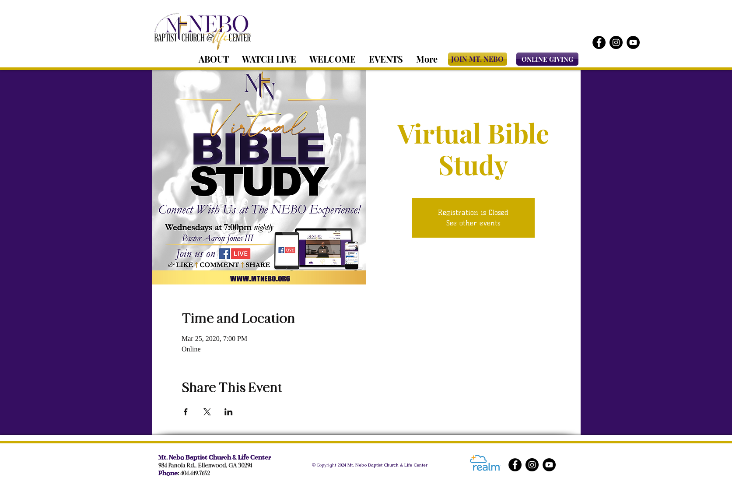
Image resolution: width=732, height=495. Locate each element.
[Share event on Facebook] (186, 411)
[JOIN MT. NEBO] (477, 59)
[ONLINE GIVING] (547, 59)
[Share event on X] (207, 411)
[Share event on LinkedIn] (228, 411)
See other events (473, 223)
